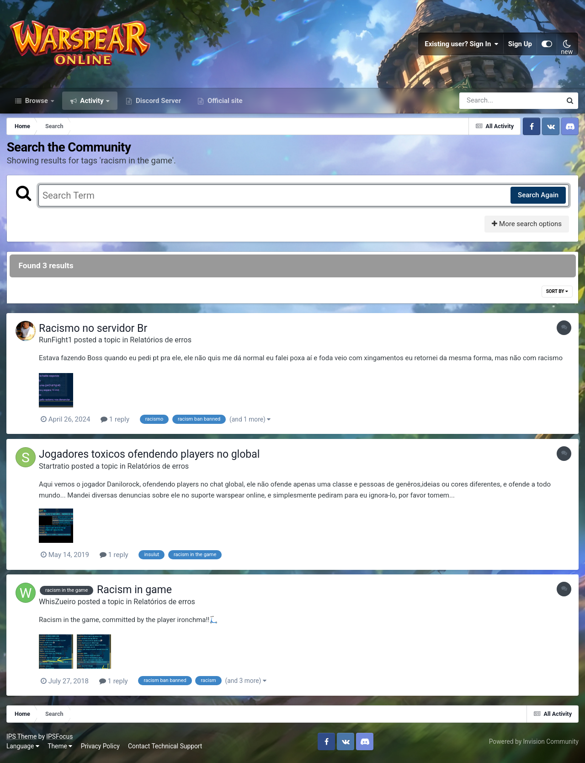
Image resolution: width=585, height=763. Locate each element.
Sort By (557, 295)
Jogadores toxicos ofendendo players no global (151, 458)
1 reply (117, 423)
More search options (526, 228)
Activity (92, 104)
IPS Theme (22, 739)
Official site (224, 104)
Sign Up (520, 46)
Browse (36, 104)
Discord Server (157, 104)
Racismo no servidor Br (95, 332)
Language (23, 749)
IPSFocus (60, 739)
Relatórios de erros (163, 344)
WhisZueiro (59, 605)
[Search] (484, 104)
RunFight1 (57, 344)
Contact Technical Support (165, 749)
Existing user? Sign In (462, 45)
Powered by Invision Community (533, 744)
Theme (60, 749)
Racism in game (136, 593)
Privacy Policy (100, 749)
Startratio (56, 469)
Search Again (537, 199)
